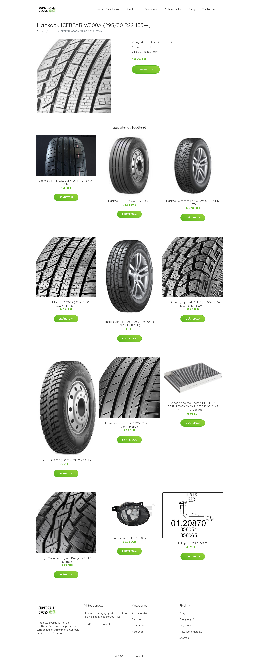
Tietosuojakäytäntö (191, 632)
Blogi (192, 10)
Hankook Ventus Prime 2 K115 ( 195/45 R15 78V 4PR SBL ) (129, 426)
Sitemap (184, 638)
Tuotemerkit (210, 10)
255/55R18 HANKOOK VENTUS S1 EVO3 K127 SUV (66, 183)
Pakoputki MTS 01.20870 (193, 544)
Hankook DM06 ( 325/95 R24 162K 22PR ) (66, 461)
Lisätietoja (146, 70)
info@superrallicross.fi (97, 625)
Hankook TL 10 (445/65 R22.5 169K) (129, 202)
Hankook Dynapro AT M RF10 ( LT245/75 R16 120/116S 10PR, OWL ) (193, 305)
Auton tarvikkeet (108, 10)
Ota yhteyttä (187, 620)
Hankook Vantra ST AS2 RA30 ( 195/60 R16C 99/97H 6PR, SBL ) (129, 324)
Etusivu (41, 32)
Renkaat (132, 10)
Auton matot (173, 10)
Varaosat (151, 10)
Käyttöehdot (187, 626)
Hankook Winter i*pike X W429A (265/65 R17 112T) (192, 203)
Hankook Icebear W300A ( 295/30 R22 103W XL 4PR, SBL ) (66, 305)
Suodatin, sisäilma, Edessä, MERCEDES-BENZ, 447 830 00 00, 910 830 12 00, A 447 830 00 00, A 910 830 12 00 (193, 407)
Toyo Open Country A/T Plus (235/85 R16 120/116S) (66, 560)
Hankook (167, 43)
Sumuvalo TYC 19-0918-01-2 (129, 539)
